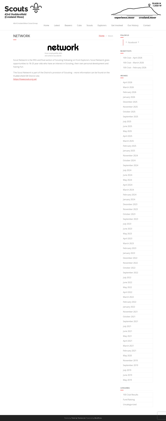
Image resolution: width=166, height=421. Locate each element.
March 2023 (128, 243)
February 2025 (129, 146)
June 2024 (127, 175)
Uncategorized (129, 404)
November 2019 (130, 360)
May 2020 (127, 355)
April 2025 (127, 136)
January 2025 (129, 150)
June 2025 (127, 126)
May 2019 (127, 380)
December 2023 (130, 204)
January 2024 (129, 199)
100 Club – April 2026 (132, 57)
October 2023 (129, 214)
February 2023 (129, 248)
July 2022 (127, 277)
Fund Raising (129, 399)
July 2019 (127, 370)
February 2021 (129, 350)
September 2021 (130, 321)
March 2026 (128, 87)
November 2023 (130, 209)
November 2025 (130, 106)
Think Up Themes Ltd (78, 418)
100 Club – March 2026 (133, 62)
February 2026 (129, 92)
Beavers (68, 25)
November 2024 (130, 155)
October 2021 (129, 316)
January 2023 (129, 253)
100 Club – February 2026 (134, 67)
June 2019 (127, 375)
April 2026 (127, 82)
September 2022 (130, 272)
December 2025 (130, 102)
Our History (133, 25)
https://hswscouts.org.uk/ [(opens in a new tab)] (25, 79)
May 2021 (127, 336)
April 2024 (127, 184)
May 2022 (127, 287)
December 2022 (130, 258)
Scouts (90, 25)
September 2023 (130, 219)
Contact (146, 25)
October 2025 (129, 111)
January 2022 (129, 306)
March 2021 (128, 345)
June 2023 (127, 228)
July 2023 (127, 223)
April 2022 (127, 292)
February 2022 (129, 302)
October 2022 (129, 267)
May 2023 (127, 233)
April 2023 (127, 238)
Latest (57, 25)
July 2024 (127, 170)
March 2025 (128, 141)
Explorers (102, 25)
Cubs (79, 25)
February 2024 (129, 194)
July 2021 (127, 326)
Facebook (132, 42)
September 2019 (130, 365)
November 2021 (130, 311)
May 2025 (127, 131)
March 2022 (128, 297)
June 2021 (127, 331)
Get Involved (117, 25)
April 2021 (127, 340)
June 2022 (127, 282)
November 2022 (130, 263)
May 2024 (127, 180)
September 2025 (130, 116)
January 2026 (129, 97)
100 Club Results (130, 394)
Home (46, 25)
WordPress (98, 418)
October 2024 (129, 160)
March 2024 (128, 189)
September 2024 (130, 165)
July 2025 (127, 121)
